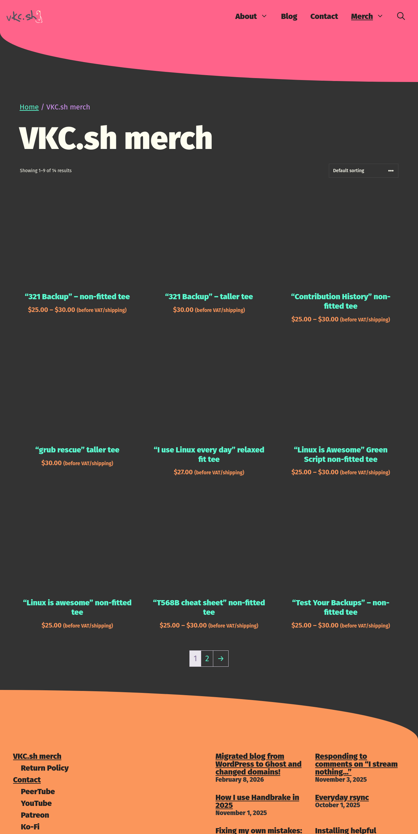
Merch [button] (371, 16)
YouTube (36, 803)
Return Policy (45, 768)
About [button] (255, 16)
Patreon (35, 815)
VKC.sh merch (37, 756)
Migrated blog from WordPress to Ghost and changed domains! (258, 764)
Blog (289, 16)
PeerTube (38, 791)
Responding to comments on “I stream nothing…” (356, 764)
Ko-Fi (30, 826)
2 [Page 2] (207, 658)
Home (29, 107)
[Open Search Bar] (401, 16)
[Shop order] (363, 171)
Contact (324, 16)
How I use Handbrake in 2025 (257, 801)
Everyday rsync (342, 797)
